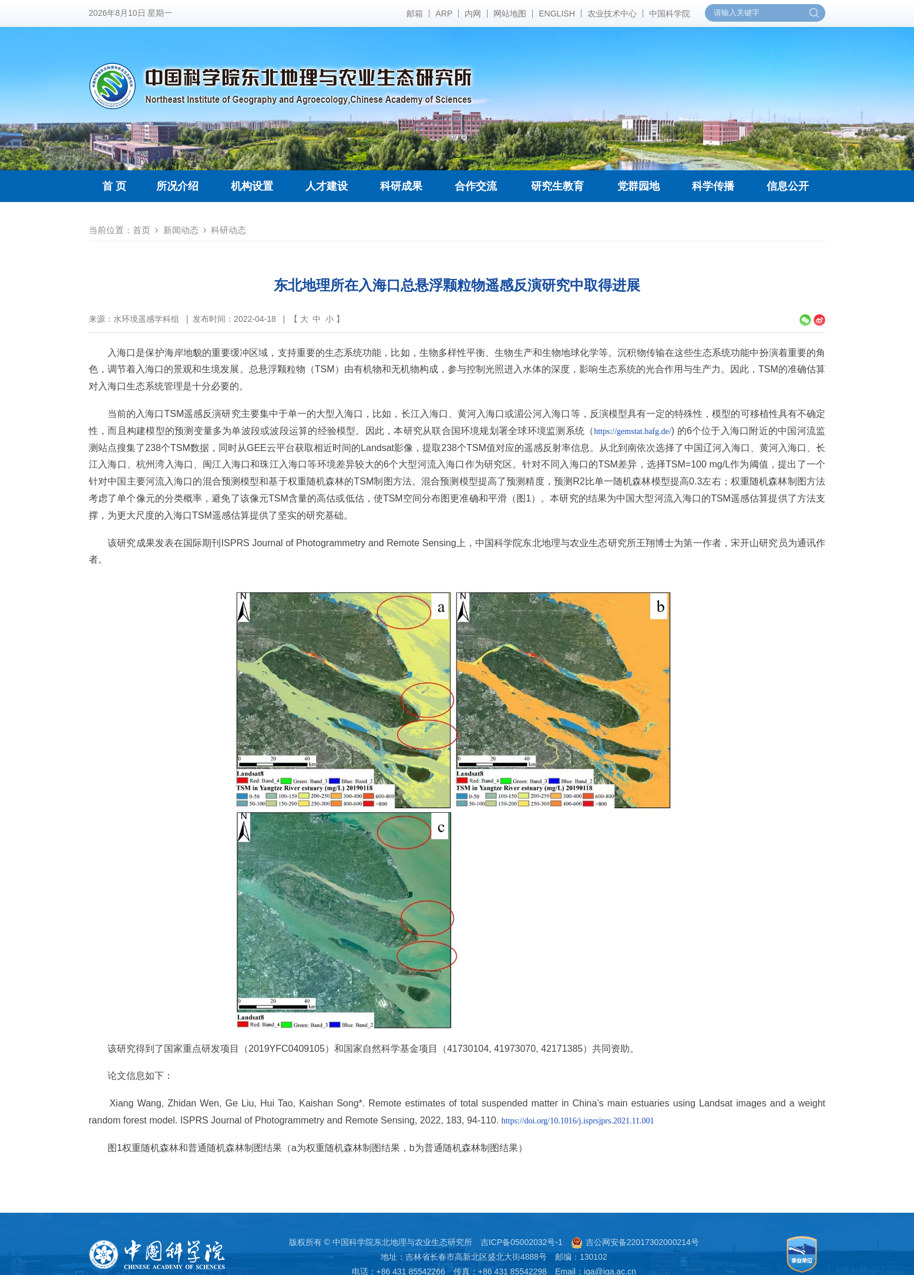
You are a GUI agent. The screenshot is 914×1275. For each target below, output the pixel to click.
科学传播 (713, 186)
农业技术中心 (612, 13)
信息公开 (788, 186)
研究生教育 (557, 186)
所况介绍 (177, 186)
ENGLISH (556, 13)
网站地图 (509, 13)
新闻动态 (181, 230)
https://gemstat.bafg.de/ (632, 431)
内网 (473, 13)
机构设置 (252, 186)
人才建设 (326, 186)
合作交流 (476, 186)
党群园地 (638, 186)
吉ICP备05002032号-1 (521, 1242)
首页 (141, 230)
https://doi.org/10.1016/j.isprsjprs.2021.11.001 (578, 1120)
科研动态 (228, 230)
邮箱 (414, 13)
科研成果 (401, 186)
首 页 (114, 186)
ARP (443, 13)
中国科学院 (669, 13)
